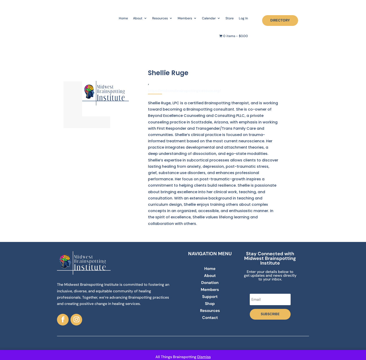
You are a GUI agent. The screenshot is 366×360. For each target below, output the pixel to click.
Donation (209, 283)
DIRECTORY (280, 20)
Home (123, 18)
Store (229, 18)
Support (210, 297)
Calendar (209, 18)
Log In (243, 18)
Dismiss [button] (204, 356)
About (137, 18)
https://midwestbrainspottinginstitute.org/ (184, 90)
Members (185, 18)
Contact (210, 318)
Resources (160, 18)
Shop (210, 304)
